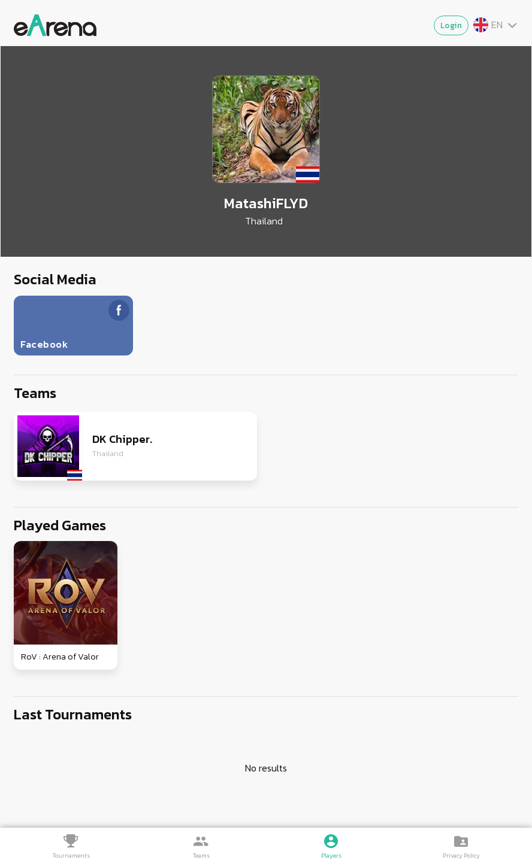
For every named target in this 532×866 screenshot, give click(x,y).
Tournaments (71, 855)
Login (451, 25)
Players (331, 855)
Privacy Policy (461, 855)
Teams (201, 855)
